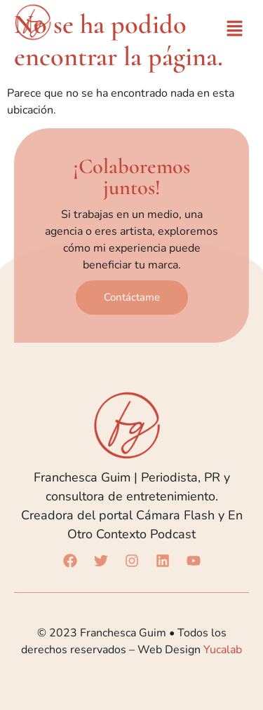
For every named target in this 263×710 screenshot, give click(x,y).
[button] (235, 29)
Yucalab (222, 649)
